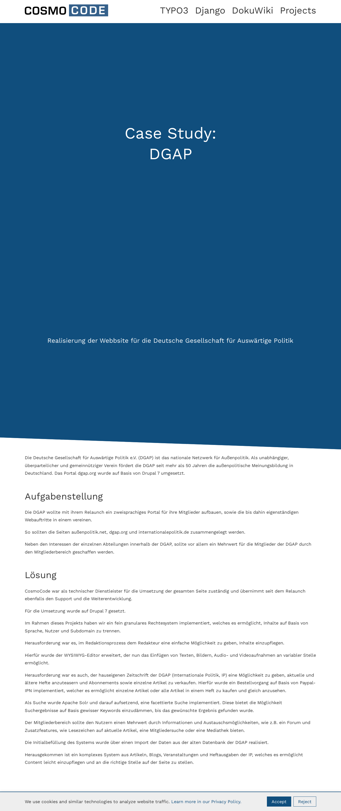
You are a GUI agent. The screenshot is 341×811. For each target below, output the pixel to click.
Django (210, 10)
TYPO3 (174, 10)
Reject (305, 801)
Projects (298, 10)
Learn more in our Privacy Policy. (206, 801)
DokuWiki (252, 10)
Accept (279, 801)
